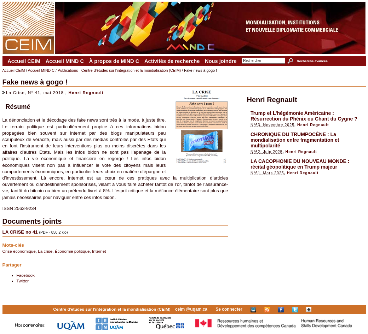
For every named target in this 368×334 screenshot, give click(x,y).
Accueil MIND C (65, 61)
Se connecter (228, 309)
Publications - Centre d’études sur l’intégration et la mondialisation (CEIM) (119, 70)
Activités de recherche (172, 61)
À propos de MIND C (114, 61)
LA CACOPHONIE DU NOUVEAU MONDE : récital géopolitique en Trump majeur (300, 164)
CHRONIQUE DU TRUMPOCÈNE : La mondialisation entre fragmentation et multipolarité (295, 139)
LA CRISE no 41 (20, 232)
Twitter (23, 281)
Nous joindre (221, 61)
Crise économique (19, 251)
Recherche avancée (312, 61)
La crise (45, 251)
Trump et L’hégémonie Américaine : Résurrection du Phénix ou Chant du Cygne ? (304, 116)
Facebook (26, 275)
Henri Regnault (86, 92)
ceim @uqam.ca (191, 309)
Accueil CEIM (23, 61)
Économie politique (72, 251)
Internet (99, 251)
